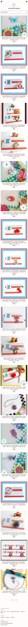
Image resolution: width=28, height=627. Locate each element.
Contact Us (22, 611)
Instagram (3, 617)
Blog (5, 611)
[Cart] (26, 2)
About (8, 611)
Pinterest (7, 617)
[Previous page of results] (12, 599)
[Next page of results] (16, 599)
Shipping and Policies (15, 611)
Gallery (2, 612)
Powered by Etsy (4, 624)
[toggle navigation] (1, 1)
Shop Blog (12, 617)
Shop (2, 611)
